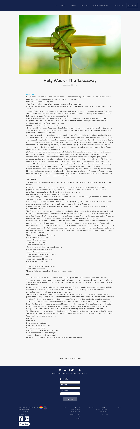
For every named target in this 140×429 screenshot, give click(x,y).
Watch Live (132, 5)
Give (119, 407)
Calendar (104, 412)
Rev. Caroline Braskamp (70, 358)
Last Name (64, 390)
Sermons (90, 407)
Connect (104, 407)
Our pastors (75, 409)
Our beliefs (75, 412)
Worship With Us (75, 415)
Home (55, 5)
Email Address (66, 379)
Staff (78, 419)
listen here (30, 94)
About (77, 407)
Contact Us (24, 424)
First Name (64, 385)
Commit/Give (118, 5)
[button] (63, 5)
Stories (105, 414)
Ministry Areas (102, 409)
